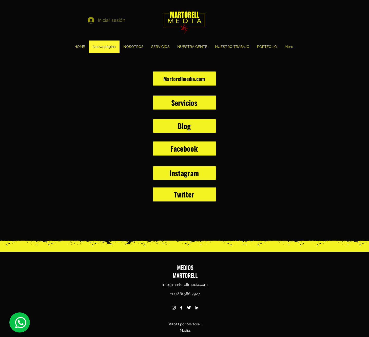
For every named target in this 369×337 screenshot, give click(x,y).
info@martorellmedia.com (185, 284)
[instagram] (173, 307)
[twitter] (188, 307)
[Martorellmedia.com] (184, 78)
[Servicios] (184, 102)
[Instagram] (184, 173)
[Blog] (184, 126)
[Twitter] (184, 194)
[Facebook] (184, 148)
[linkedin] (196, 307)
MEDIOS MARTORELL (185, 271)
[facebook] (181, 307)
